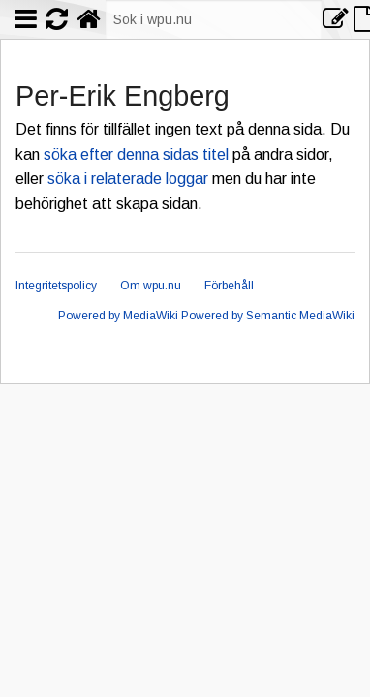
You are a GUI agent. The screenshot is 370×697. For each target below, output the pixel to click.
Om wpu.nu (150, 285)
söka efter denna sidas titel (136, 154)
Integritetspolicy (56, 285)
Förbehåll (229, 285)
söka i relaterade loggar (127, 178)
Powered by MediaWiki (118, 315)
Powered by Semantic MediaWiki (268, 315)
